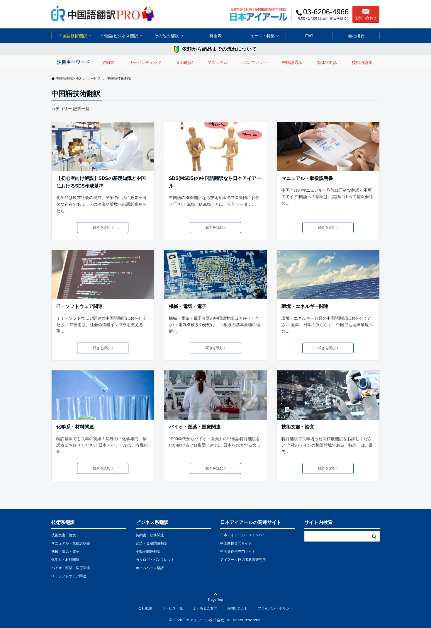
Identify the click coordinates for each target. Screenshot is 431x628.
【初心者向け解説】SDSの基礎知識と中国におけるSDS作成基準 (101, 182)
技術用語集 (362, 62)
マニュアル (217, 62)
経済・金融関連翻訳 (151, 543)
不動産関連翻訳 (148, 551)
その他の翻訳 (166, 35)
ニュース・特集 (260, 35)
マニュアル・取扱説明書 (307, 178)
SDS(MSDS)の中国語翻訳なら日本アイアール (215, 182)
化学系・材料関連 (75, 426)
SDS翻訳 (185, 62)
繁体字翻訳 (327, 62)
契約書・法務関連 (150, 535)
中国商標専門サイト (236, 543)
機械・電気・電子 (187, 306)
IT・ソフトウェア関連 (79, 306)
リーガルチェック (145, 62)
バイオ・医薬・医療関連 (194, 426)
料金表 (215, 35)
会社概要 (356, 35)
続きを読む (103, 227)
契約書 (108, 62)
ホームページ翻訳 (150, 568)
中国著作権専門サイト (237, 551)
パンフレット (255, 62)
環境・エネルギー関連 (304, 306)
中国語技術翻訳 (72, 35)
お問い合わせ (365, 14)
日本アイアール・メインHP (242, 535)
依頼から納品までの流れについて (219, 49)
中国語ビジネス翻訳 (119, 35)
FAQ (309, 35)
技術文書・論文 (297, 426)
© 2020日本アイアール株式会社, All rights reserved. (215, 620)
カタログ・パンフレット (155, 560)
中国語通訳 (292, 62)
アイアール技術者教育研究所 (243, 560)
